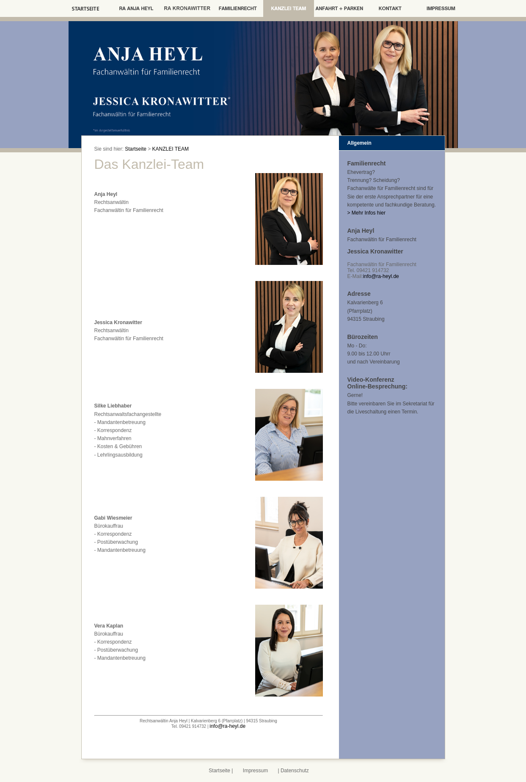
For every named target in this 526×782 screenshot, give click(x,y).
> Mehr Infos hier (366, 213)
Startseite (135, 149)
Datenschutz (295, 771)
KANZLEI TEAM (170, 149)
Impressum (255, 771)
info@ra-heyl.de (227, 726)
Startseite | (221, 771)
